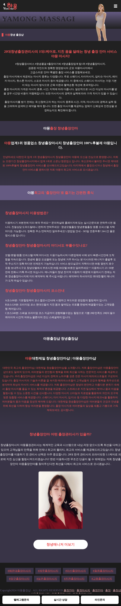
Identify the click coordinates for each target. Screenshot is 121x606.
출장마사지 (83, 590)
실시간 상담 (60, 599)
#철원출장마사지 (103, 570)
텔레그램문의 (21, 599)
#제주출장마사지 (48, 570)
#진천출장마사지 (74, 578)
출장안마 (69, 590)
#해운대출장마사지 (19, 570)
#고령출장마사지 (102, 578)
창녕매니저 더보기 (60, 544)
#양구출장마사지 (19, 578)
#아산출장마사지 (76, 570)
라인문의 (100, 599)
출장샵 (117, 590)
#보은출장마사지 (47, 578)
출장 (108, 590)
